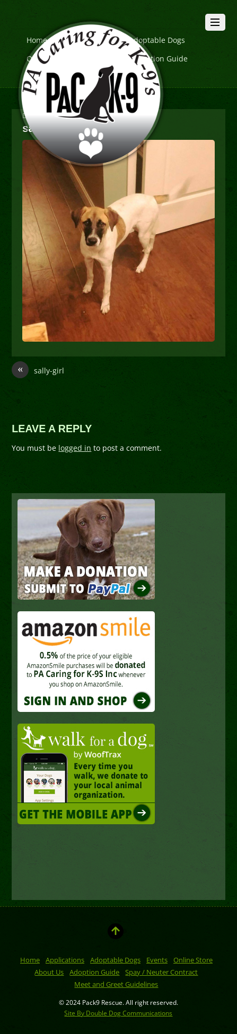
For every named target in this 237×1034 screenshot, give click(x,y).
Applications (65, 960)
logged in (74, 448)
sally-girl (38, 370)
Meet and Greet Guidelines (116, 984)
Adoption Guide (94, 972)
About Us (49, 972)
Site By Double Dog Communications (118, 1013)
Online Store (193, 960)
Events (157, 960)
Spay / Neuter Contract (161, 972)
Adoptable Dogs (115, 960)
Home (30, 960)
